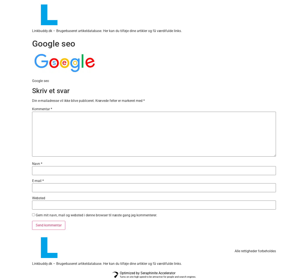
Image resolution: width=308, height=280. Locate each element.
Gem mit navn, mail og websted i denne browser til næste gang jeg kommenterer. (96, 215)
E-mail (38, 181)
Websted (38, 198)
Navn (37, 164)
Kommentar (42, 109)
